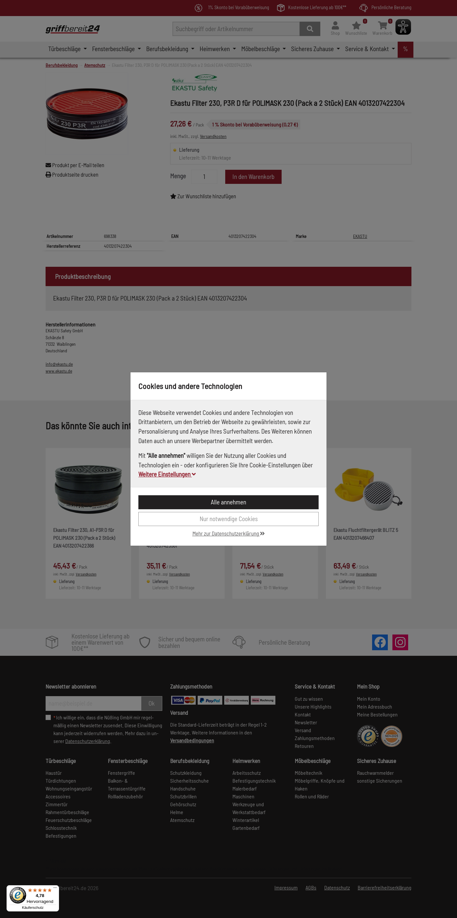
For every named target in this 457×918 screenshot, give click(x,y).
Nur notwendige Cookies (229, 518)
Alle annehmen (228, 502)
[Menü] (55, 889)
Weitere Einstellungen (167, 474)
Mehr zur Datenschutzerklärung (228, 533)
